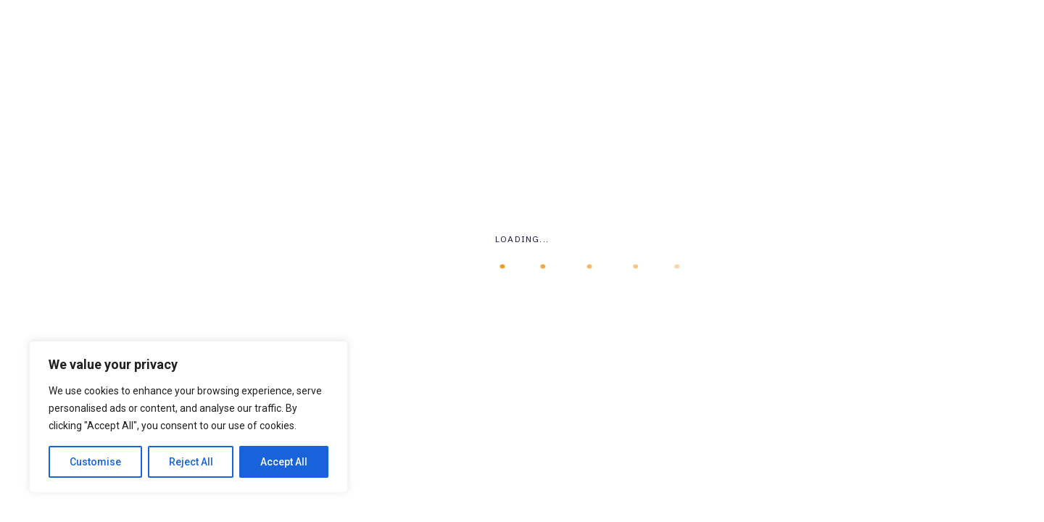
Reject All (191, 462)
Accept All (283, 462)
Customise (95, 462)
